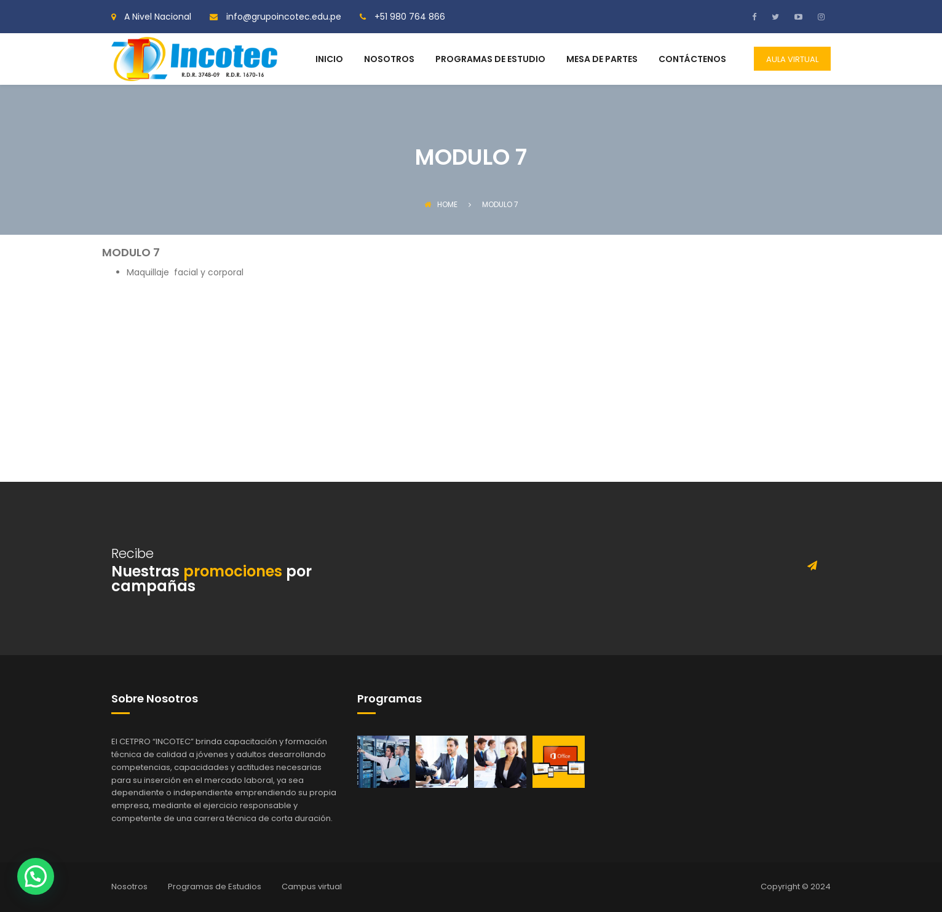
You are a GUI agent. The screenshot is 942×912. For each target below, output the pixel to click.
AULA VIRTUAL (792, 59)
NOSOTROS (389, 60)
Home (440, 204)
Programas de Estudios (214, 886)
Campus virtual (312, 886)
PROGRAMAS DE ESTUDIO (490, 60)
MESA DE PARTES (602, 60)
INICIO (329, 60)
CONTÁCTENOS (692, 60)
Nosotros (129, 886)
